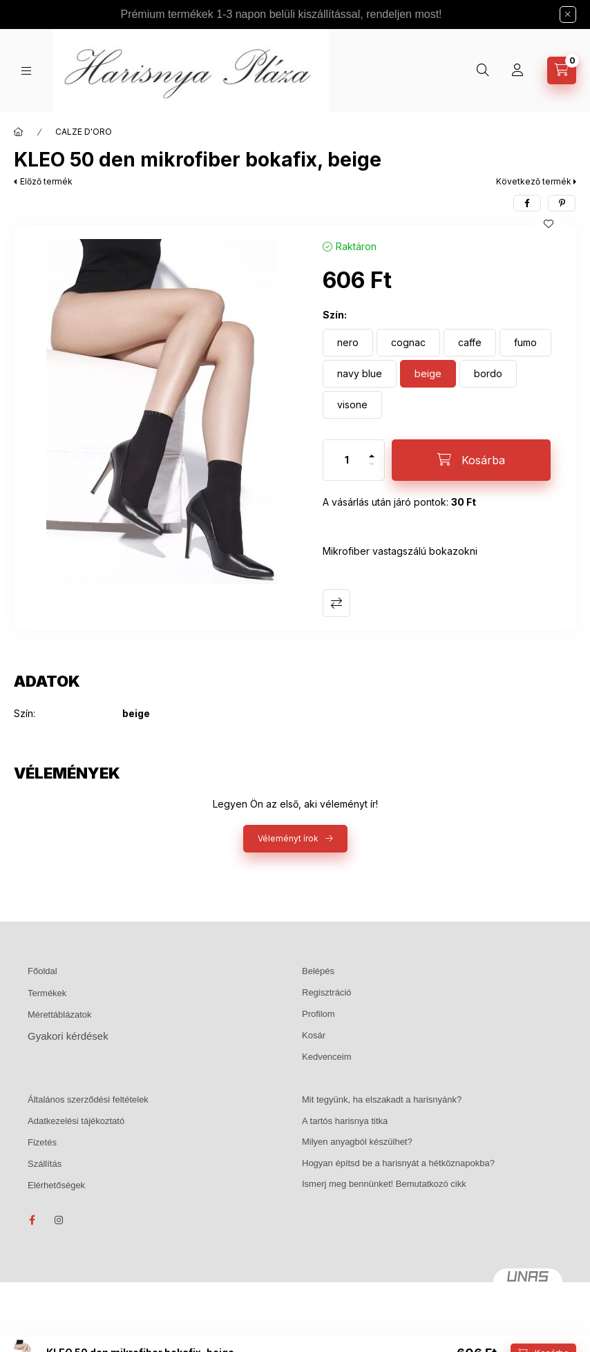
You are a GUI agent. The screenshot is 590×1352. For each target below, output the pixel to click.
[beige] (428, 374)
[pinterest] (561, 203)
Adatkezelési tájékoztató (76, 1121)
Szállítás (44, 1164)
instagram (59, 1220)
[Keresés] (483, 70)
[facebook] (527, 203)
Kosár (313, 1035)
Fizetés (42, 1142)
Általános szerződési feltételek (88, 1099)
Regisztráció (327, 992)
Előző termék (46, 181)
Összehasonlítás (336, 603)
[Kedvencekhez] (548, 224)
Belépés (318, 971)
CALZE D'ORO (83, 131)
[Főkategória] (18, 132)
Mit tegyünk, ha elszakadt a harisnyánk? (381, 1099)
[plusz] (371, 450)
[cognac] (408, 342)
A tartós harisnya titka (345, 1121)
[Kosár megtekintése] (561, 70)
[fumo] (525, 342)
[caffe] (470, 342)
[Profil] (517, 70)
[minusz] (371, 470)
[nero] (348, 342)
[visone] (352, 405)
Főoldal (42, 971)
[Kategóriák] (26, 71)
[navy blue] (360, 374)
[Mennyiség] (347, 460)
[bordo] (488, 374)
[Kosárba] (471, 460)
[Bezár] (568, 14)
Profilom (318, 1014)
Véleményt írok (288, 838)
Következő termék (533, 181)
